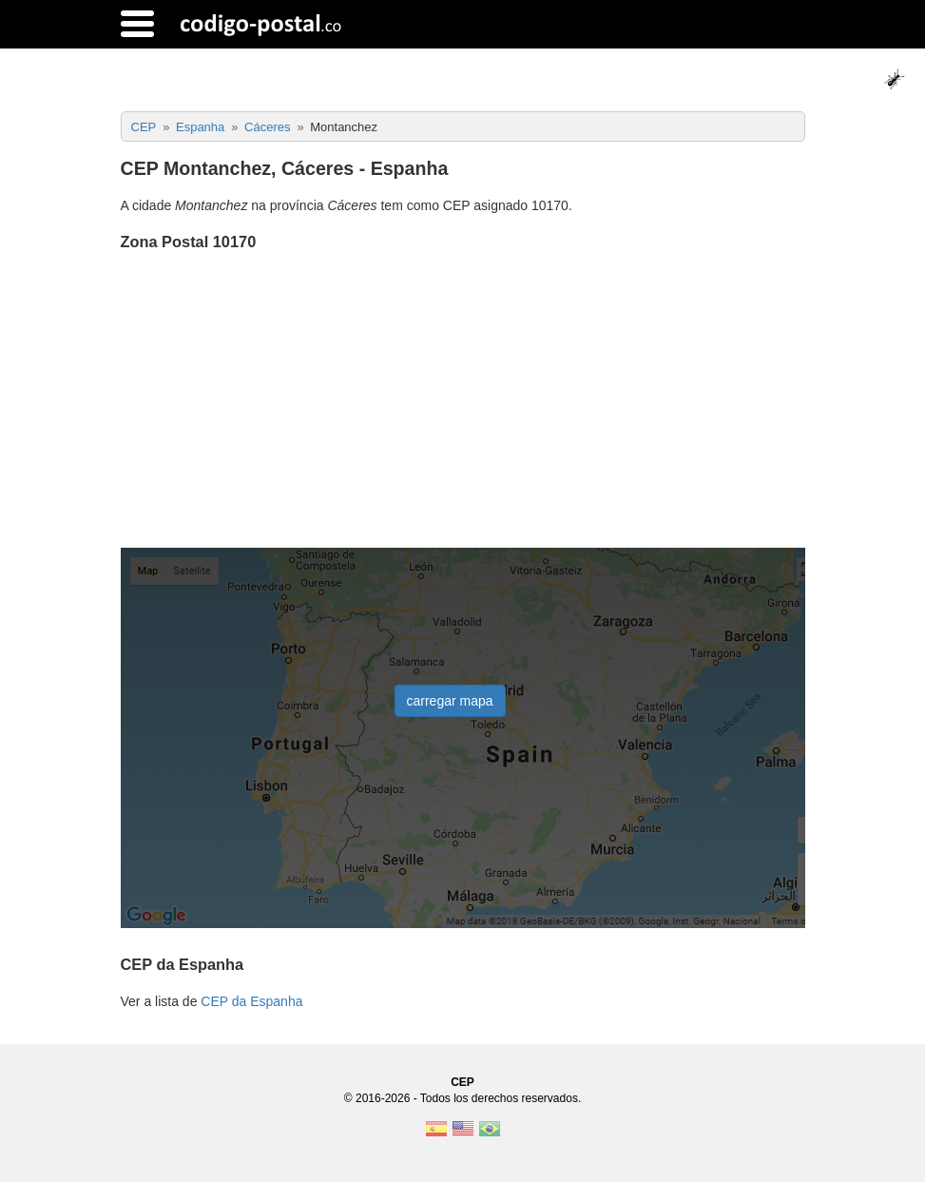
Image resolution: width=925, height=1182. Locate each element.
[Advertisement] (463, 401)
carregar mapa (450, 700)
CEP (462, 1082)
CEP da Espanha (251, 1001)
